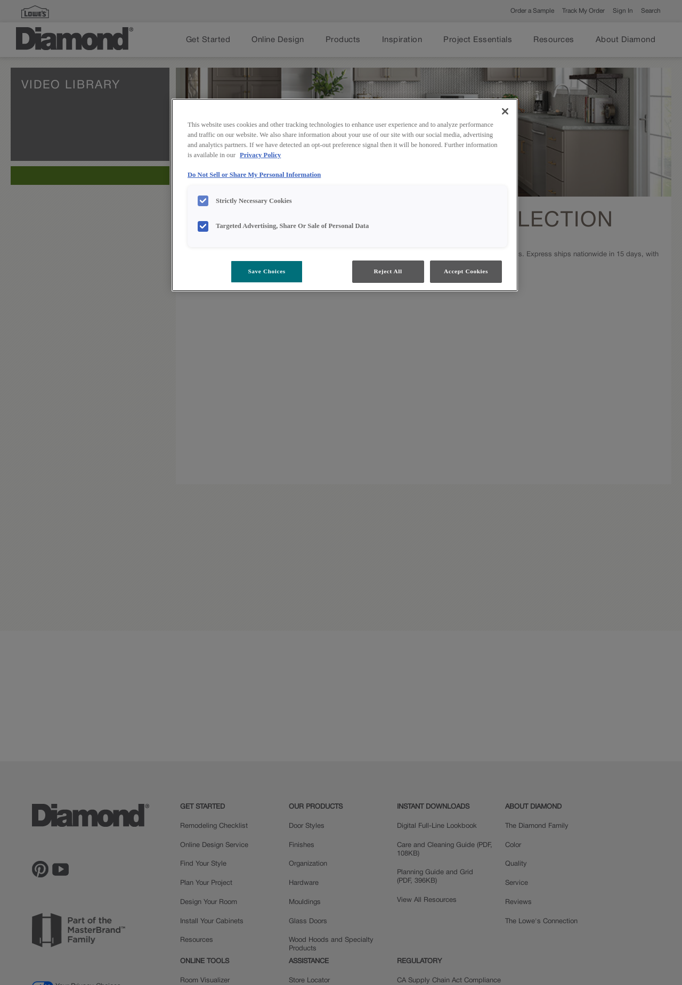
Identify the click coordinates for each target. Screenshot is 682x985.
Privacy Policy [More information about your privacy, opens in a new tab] (260, 155)
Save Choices (266, 271)
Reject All (388, 271)
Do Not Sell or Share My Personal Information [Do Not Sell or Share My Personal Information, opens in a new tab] (254, 174)
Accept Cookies (466, 271)
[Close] (505, 111)
